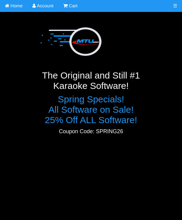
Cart (70, 5)
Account (43, 5)
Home (14, 5)
